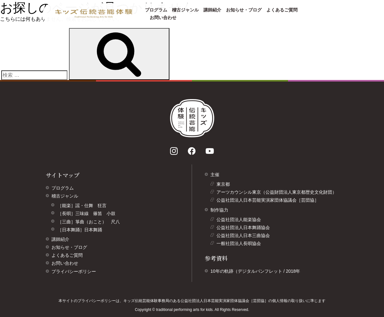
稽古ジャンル (185, 9)
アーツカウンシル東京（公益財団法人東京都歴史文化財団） (278, 193)
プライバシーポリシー (73, 271)
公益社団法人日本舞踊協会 (244, 228)
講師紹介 (212, 9)
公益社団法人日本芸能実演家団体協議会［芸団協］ (269, 201)
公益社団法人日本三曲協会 (244, 236)
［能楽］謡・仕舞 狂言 (82, 205)
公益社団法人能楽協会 (240, 220)
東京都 (224, 185)
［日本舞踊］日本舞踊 (80, 229)
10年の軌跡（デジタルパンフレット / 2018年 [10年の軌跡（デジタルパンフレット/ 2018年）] (255, 271)
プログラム (156, 9)
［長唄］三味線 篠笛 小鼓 (86, 213)
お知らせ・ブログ (244, 9)
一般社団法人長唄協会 (240, 244)
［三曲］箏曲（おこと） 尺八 (89, 221)
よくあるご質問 (282, 9)
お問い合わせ (163, 17)
